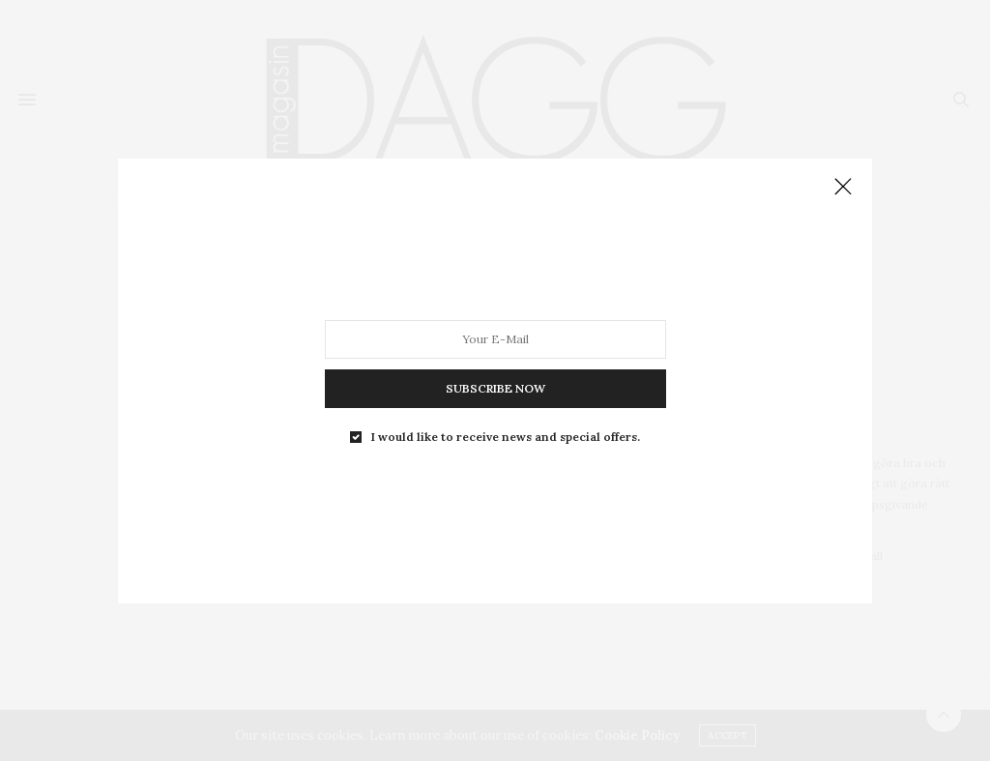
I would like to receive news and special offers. (505, 436)
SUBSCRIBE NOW (495, 387)
